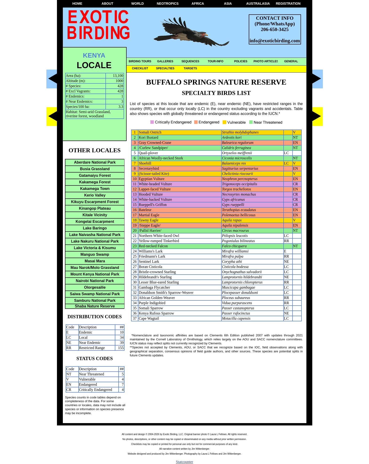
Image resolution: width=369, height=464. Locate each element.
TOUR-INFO (215, 61)
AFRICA (198, 3)
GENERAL (291, 61)
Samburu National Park (95, 301)
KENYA (94, 55)
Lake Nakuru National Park (95, 241)
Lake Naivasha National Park (94, 235)
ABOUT (107, 3)
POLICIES (240, 61)
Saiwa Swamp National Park (95, 294)
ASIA (228, 3)
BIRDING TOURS (140, 61)
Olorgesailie (95, 287)
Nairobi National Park (95, 281)
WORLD (137, 3)
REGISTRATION (288, 3)
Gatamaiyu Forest (95, 175)
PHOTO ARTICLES (265, 61)
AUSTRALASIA (258, 3)
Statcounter (184, 462)
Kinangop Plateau (95, 208)
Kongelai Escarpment (95, 222)
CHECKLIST (140, 68)
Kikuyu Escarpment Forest (95, 202)
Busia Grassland (95, 169)
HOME (77, 3)
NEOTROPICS (168, 3)
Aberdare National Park (95, 162)
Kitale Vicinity (95, 215)
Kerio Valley (95, 195)
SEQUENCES (190, 61)
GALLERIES (165, 61)
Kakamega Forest (94, 182)
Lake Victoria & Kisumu (95, 248)
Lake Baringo (95, 228)
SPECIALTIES (165, 68)
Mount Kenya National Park (94, 274)
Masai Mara (95, 261)
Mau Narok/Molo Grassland (95, 268)
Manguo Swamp (94, 254)
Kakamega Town (94, 189)
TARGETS (190, 68)
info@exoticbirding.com (275, 40)
